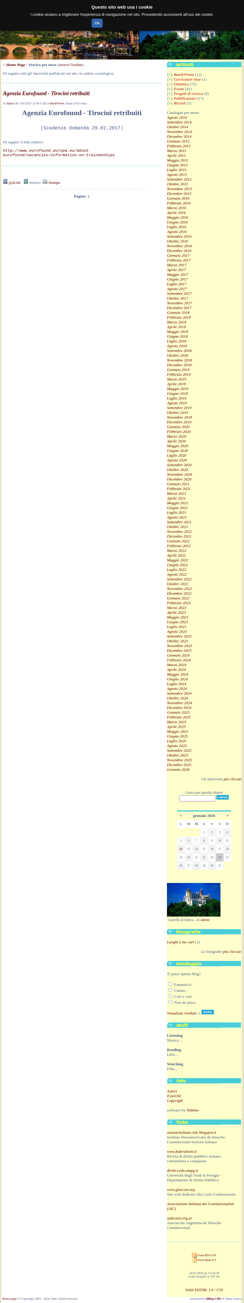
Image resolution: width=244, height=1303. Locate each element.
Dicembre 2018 (179, 365)
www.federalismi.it (182, 1151)
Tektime (193, 1110)
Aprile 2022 (176, 555)
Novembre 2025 (179, 760)
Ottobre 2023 (177, 641)
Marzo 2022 (176, 550)
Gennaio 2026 (178, 769)
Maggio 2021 (177, 503)
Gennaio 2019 (178, 369)
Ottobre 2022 (177, 584)
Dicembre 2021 (179, 536)
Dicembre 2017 (179, 308)
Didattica (181, 84)
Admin (10, 103)
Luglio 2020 (176, 455)
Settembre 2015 (179, 179)
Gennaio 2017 (178, 255)
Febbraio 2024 (179, 660)
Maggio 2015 (177, 160)
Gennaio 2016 (178, 198)
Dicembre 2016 (179, 250)
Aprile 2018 (176, 327)
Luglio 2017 (176, 284)
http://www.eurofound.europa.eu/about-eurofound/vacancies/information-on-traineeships (59, 155)
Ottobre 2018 (177, 355)
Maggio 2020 (177, 446)
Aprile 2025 (176, 726)
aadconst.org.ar (179, 1218)
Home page (9, 1298)
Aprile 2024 (176, 669)
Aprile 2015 (176, 155)
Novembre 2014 (179, 131)
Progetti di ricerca (188, 93)
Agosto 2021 (177, 517)
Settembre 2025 (179, 750)
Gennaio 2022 (178, 541)
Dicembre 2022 (179, 593)
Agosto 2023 (177, 631)
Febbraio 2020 (179, 431)
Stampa (51, 187)
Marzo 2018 (176, 322)
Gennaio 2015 (178, 141)
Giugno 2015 (177, 165)
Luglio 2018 (176, 341)
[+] (170, 75)
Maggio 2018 (177, 331)
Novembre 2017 (179, 303)
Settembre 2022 (179, 579)
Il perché (174, 1096)
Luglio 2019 (176, 398)
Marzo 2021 (176, 493)
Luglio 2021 (176, 512)
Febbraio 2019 (179, 374)
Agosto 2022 (177, 574)
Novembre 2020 (179, 474)
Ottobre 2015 (177, 184)
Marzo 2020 (176, 436)
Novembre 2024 (179, 703)
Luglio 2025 (176, 741)
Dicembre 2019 (179, 422)
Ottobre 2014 (177, 127)
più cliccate (232, 951)
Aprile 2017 (176, 269)
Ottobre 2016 (177, 241)
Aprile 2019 (176, 384)
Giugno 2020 (177, 450)
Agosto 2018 (177, 346)
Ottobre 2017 (177, 298)
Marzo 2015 (176, 150)
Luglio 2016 (176, 227)
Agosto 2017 (177, 288)
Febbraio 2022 (179, 546)
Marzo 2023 (176, 607)
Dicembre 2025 (179, 764)
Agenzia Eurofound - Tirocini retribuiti (46, 93)
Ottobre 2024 (177, 698)
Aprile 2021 (176, 498)
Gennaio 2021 (178, 484)
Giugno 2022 (177, 565)
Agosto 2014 (177, 117)
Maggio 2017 (177, 274)
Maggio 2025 (177, 731)
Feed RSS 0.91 (204, 1255)
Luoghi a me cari (180, 942)
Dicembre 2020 (179, 479)
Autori (172, 1091)
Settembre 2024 (179, 693)
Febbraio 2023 (179, 603)
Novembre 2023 (179, 645)
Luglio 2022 (176, 569)
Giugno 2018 (177, 336)
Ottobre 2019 (177, 412)
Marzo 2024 (176, 665)
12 (180, 849)
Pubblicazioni (185, 98)
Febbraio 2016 (179, 203)
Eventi (179, 89)
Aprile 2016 (176, 212)
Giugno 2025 (177, 736)
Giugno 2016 (177, 222)
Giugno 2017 (177, 279)
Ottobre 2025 (177, 755)
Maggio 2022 (177, 560)
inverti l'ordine (70, 64)
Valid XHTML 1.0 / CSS (204, 1290)
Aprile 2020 (176, 441)
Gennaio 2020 (178, 427)
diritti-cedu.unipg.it (182, 1170)
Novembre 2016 (179, 246)
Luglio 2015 (176, 169)
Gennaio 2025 (178, 712)
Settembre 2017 (179, 293)
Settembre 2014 (179, 122)
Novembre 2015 (179, 189)
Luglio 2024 (176, 684)
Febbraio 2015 (179, 146)
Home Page (15, 64)
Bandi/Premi (57, 103)
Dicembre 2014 (179, 136)
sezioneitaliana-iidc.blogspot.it (191, 1132)
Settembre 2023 (179, 636)
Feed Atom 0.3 (204, 1260)
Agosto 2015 (177, 174)
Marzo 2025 (176, 722)
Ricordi (179, 103)
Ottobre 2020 (177, 469)
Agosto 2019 (177, 403)
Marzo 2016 (176, 208)
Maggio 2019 (177, 388)
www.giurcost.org (181, 1189)
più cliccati (232, 779)
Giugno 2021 (177, 507)
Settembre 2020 (179, 465)
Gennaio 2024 (178, 655)
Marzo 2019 (176, 379)
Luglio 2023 (176, 626)
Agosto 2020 (177, 460)
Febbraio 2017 (179, 260)
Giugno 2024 (177, 679)
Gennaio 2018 (178, 312)
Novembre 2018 (179, 360)
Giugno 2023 (177, 622)
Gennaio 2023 (178, 598)
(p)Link (12, 187)
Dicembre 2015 (179, 193)
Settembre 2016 (179, 236)
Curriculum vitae (187, 79)
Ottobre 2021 (177, 526)
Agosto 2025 (177, 745)
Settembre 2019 (179, 407)
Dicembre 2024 (179, 707)
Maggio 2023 (177, 617)
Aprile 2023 (176, 612)
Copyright (175, 1100)
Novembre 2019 (179, 417)
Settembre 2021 (179, 522)
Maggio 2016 (177, 217)
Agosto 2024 (177, 688)
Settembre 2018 (179, 350)
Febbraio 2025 (179, 717)
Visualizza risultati (181, 1013)
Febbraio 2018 (179, 317)
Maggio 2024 (177, 674)
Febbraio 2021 (179, 488)
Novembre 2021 (179, 531)
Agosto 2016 (177, 231)
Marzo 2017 (176, 265)
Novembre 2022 (179, 588)
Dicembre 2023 (179, 650)
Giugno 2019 (177, 393)
